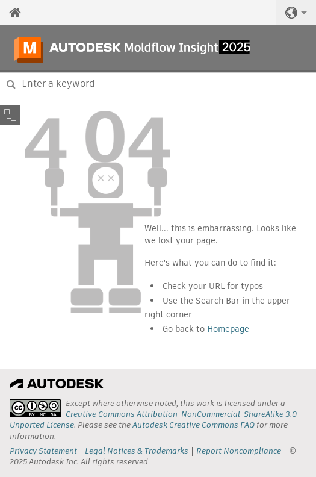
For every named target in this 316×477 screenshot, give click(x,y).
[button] (296, 12)
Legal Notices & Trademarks (136, 451)
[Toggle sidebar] (10, 115)
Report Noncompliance (238, 451)
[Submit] (11, 84)
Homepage (228, 329)
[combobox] (158, 83)
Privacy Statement (43, 451)
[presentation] (35, 408)
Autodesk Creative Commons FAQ (193, 425)
